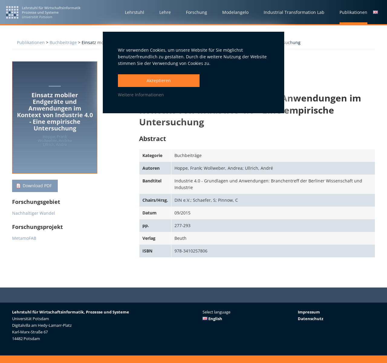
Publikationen (31, 42)
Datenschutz (310, 318)
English (212, 318)
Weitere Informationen (141, 95)
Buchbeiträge (63, 42)
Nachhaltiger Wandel (33, 213)
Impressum (309, 312)
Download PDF (37, 186)
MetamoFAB (24, 238)
